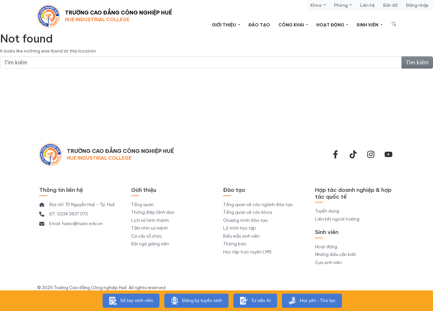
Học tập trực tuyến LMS (247, 251)
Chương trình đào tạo (245, 220)
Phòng (341, 5)
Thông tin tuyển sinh (217, 107)
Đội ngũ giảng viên (150, 243)
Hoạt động (330, 24)
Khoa (316, 5)
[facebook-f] (335, 154)
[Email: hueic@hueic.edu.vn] (71, 224)
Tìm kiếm (417, 62)
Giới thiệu (224, 24)
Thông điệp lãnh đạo (153, 212)
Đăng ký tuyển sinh (196, 301)
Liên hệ (367, 5)
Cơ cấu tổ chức (146, 236)
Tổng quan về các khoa (247, 212)
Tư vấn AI (255, 301)
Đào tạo (259, 24)
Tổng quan (142, 204)
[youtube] (388, 154)
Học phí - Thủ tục (312, 301)
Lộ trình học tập (239, 228)
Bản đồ (390, 5)
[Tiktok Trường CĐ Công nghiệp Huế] (353, 154)
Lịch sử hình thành (150, 220)
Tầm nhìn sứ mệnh (149, 228)
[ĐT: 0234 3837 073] (63, 214)
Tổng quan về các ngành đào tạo (258, 204)
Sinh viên (367, 24)
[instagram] (370, 154)
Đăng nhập (417, 5)
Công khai (291, 24)
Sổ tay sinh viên (131, 301)
